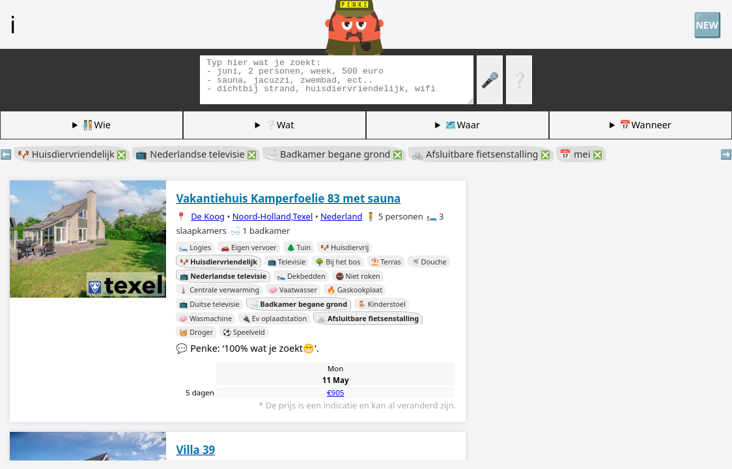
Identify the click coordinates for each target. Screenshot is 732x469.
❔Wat (279, 125)
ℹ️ (13, 24)
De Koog (208, 216)
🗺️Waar (462, 125)
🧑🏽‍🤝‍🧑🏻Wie (96, 125)
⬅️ (6, 154)
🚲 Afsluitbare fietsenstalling (481, 154)
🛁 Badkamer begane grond (334, 154)
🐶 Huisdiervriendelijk (72, 154)
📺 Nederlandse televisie (196, 154)
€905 (335, 392)
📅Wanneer (645, 125)
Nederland (341, 216)
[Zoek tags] (336, 79)
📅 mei (580, 154)
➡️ (726, 154)
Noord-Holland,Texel (272, 216)
